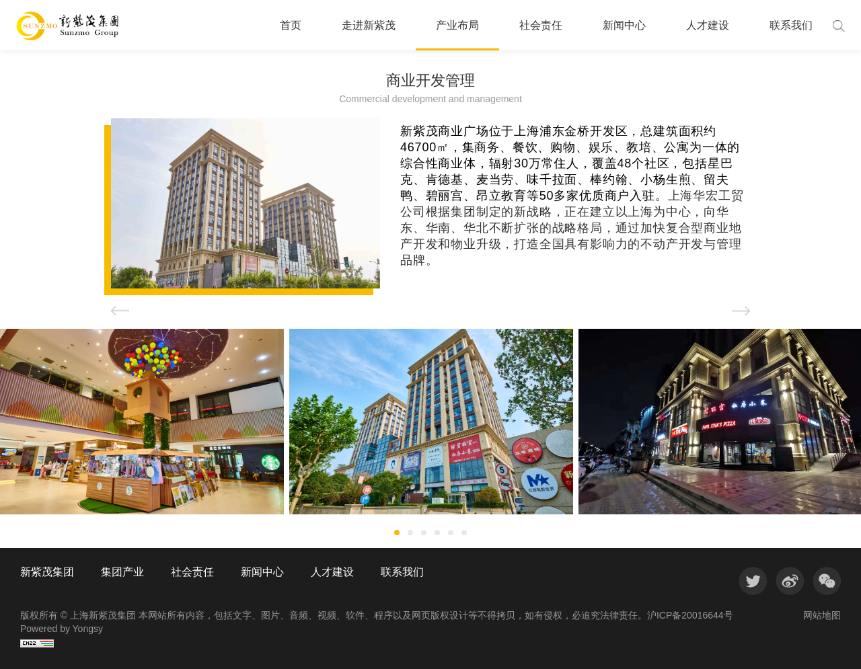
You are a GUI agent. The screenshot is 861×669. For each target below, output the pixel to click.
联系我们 (791, 25)
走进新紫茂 (369, 25)
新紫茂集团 (47, 572)
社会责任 (540, 25)
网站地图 (822, 615)
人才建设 (707, 25)
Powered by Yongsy (61, 628)
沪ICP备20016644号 (690, 615)
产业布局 (457, 25)
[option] (431, 421)
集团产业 (122, 572)
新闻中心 (624, 25)
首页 (290, 25)
